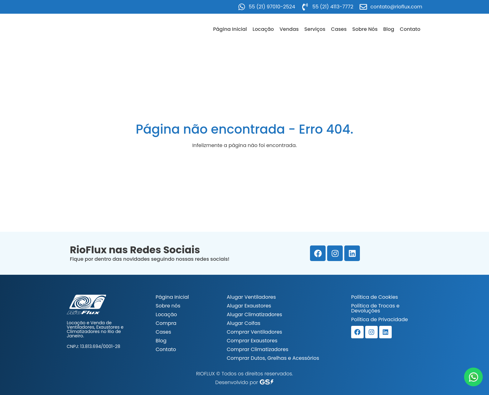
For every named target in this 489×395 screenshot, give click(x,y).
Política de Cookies (374, 297)
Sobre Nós (365, 29)
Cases (338, 29)
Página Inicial (230, 29)
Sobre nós (168, 305)
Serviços (314, 29)
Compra (166, 323)
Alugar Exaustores (249, 305)
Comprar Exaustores (252, 340)
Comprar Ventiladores (254, 332)
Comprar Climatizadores (257, 349)
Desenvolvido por (244, 382)
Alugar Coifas (243, 323)
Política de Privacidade (379, 319)
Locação (263, 29)
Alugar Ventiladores (251, 297)
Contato (410, 29)
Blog (388, 29)
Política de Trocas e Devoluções (375, 308)
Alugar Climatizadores (254, 314)
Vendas (289, 29)
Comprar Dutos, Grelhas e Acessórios (273, 358)
